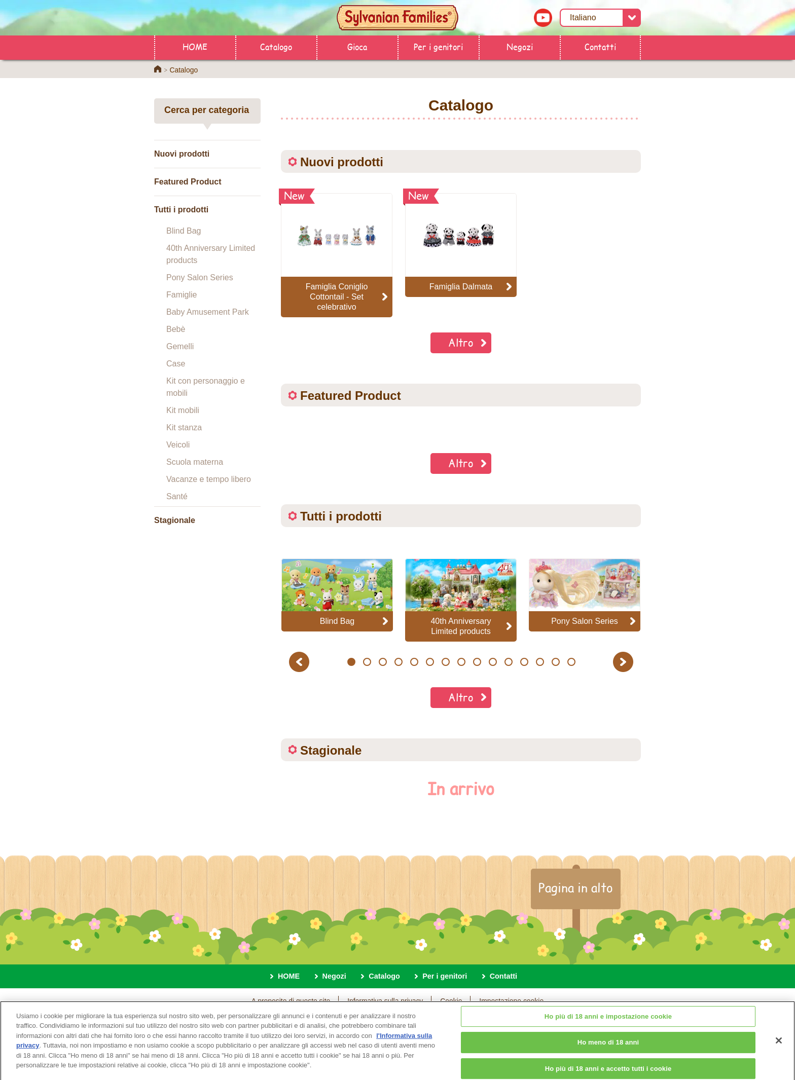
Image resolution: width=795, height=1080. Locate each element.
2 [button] (367, 661)
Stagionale (174, 520)
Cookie (451, 1001)
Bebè (175, 329)
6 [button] (429, 661)
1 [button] (351, 661)
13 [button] (539, 661)
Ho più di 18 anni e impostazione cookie (608, 1025)
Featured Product (187, 181)
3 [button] (382, 661)
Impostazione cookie (511, 1001)
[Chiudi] (779, 1049)
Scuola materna (194, 462)
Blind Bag (183, 231)
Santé (177, 496)
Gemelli (180, 346)
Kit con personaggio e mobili (205, 387)
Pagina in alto (575, 887)
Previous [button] (300, 661)
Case (175, 363)
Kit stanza (184, 427)
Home (157, 68)
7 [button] (445, 661)
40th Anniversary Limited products (210, 254)
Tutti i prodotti (181, 209)
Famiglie (181, 294)
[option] (337, 594)
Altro (461, 342)
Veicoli (178, 444)
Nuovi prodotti (181, 154)
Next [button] (624, 661)
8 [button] (461, 661)
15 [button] (571, 661)
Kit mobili (182, 410)
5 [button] (414, 661)
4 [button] (398, 661)
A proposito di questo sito (290, 1001)
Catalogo (276, 46)
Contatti (600, 46)
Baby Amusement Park (207, 312)
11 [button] (508, 661)
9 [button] (477, 661)
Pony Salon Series (199, 277)
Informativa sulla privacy (385, 1001)
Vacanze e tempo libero (208, 479)
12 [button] (524, 661)
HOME (195, 46)
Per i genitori (438, 46)
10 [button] (492, 661)
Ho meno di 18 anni (608, 1051)
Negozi (520, 46)
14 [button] (555, 661)
